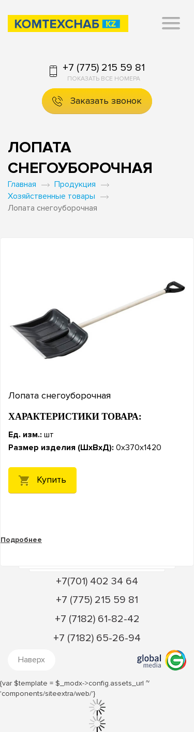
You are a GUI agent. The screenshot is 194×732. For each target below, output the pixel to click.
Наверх (31, 660)
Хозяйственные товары (51, 196)
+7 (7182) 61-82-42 (97, 619)
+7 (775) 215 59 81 (104, 67)
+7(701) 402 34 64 (97, 581)
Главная (22, 184)
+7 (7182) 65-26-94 (97, 638)
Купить (42, 480)
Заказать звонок (97, 101)
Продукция (75, 184)
